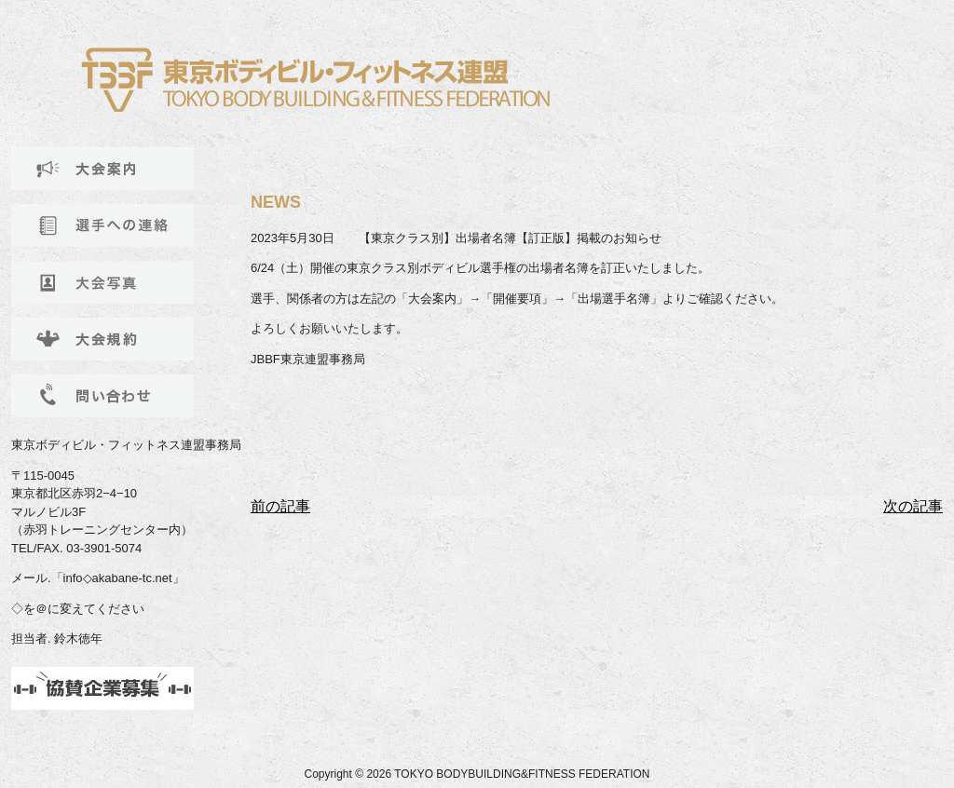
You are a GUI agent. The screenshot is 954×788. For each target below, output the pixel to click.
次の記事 (913, 506)
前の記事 (280, 506)
